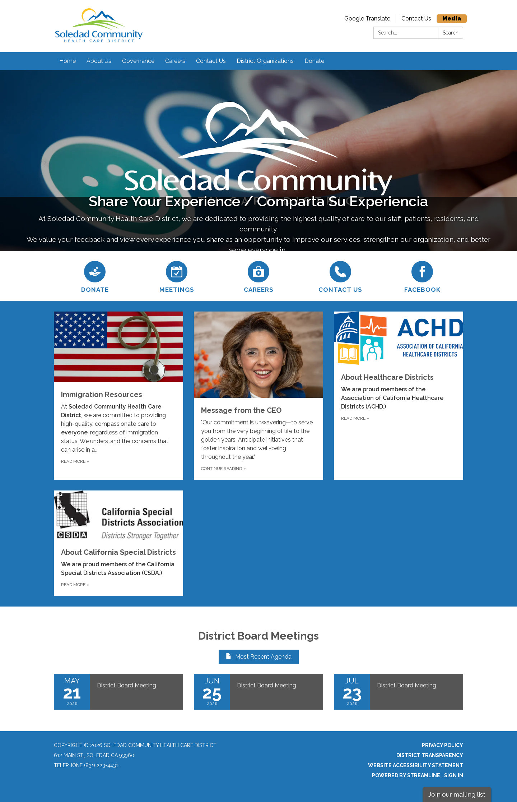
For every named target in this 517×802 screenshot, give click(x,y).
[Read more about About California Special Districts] (118, 543)
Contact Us (416, 18)
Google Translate (367, 18)
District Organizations (265, 60)
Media (451, 18)
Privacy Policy (442, 745)
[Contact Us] (340, 276)
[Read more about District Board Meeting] (118, 692)
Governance (138, 60)
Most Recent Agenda (259, 656)
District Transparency (429, 755)
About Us (99, 60)
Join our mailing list (456, 794)
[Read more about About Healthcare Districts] (398, 395)
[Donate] (94, 276)
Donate (314, 60)
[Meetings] (176, 276)
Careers (175, 60)
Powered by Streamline (406, 775)
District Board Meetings (258, 636)
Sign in (453, 775)
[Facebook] (422, 276)
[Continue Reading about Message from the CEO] (258, 395)
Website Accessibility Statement (415, 765)
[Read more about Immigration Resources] (118, 395)
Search (450, 33)
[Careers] (258, 276)
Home (67, 60)
